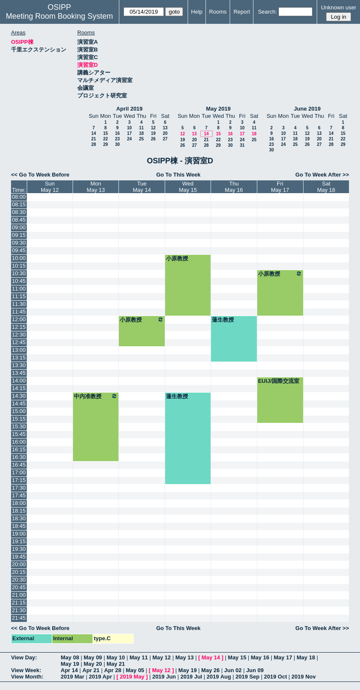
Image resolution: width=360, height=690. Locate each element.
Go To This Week (178, 174)
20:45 (19, 587)
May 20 (93, 664)
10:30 (19, 273)
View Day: (24, 657)
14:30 (19, 396)
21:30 (19, 610)
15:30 (19, 426)
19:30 (19, 549)
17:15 (19, 480)
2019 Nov (304, 676)
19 (153, 133)
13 (165, 127)
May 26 (210, 670)
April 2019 (129, 108)
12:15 (19, 327)
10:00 (19, 258)
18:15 (19, 511)
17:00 (19, 472)
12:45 (19, 342)
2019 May (132, 676)
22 (105, 139)
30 (117, 144)
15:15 (19, 419)
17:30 (19, 488)
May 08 (70, 657)
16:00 (19, 442)
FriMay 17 (280, 186)
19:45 (19, 556)
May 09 (93, 657)
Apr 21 (90, 670)
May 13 (184, 657)
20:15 (19, 572)
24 (129, 139)
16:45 (19, 465)
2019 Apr (100, 676)
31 (242, 145)
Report (241, 12)
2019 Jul (191, 676)
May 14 (211, 657)
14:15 (19, 388)
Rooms (218, 12)
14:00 (19, 380)
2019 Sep (247, 676)
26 (153, 139)
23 (117, 139)
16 (117, 133)
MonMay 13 (96, 186)
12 (153, 127)
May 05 (135, 670)
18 (141, 133)
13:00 (19, 350)
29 (105, 144)
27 (165, 139)
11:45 (19, 311)
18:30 (19, 518)
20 (165, 133)
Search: (267, 12)
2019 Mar (72, 676)
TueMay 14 (142, 186)
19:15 (19, 541)
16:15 (19, 449)
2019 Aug (219, 676)
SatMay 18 (326, 186)
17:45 (19, 495)
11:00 (19, 288)
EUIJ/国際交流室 (279, 381)
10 (129, 127)
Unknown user (338, 7)
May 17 (283, 657)
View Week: (26, 670)
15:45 (19, 434)
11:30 (19, 304)
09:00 (19, 227)
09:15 (19, 235)
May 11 (138, 657)
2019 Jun (164, 676)
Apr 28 (112, 670)
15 (105, 133)
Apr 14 (69, 670)
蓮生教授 (223, 319)
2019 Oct (275, 676)
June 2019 (307, 108)
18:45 (19, 526)
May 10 (116, 657)
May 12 (161, 657)
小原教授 (177, 258)
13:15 (19, 357)
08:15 (19, 204)
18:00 (19, 503)
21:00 (19, 595)
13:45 (19, 373)
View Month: (27, 676)
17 (129, 133)
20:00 (19, 564)
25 (141, 139)
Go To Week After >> (322, 174)
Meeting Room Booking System (59, 16)
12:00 (19, 319)
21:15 (19, 602)
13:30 (19, 365)
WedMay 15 (188, 186)
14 (93, 133)
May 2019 (218, 108)
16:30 (19, 457)
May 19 (70, 664)
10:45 (19, 281)
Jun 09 (255, 670)
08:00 (19, 197)
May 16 (260, 657)
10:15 (19, 265)
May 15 (237, 657)
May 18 (306, 657)
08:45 (19, 220)
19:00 (19, 533)
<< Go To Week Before (40, 174)
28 (93, 144)
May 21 (116, 664)
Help (196, 12)
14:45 (19, 403)
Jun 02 (233, 670)
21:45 (19, 618)
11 (141, 127)
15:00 (19, 411)
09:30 (19, 243)
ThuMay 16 (234, 186)
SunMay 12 (50, 186)
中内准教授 (96, 396)
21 (93, 139)
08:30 (19, 212)
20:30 (19, 579)
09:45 (19, 250)
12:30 (19, 334)
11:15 (19, 296)
